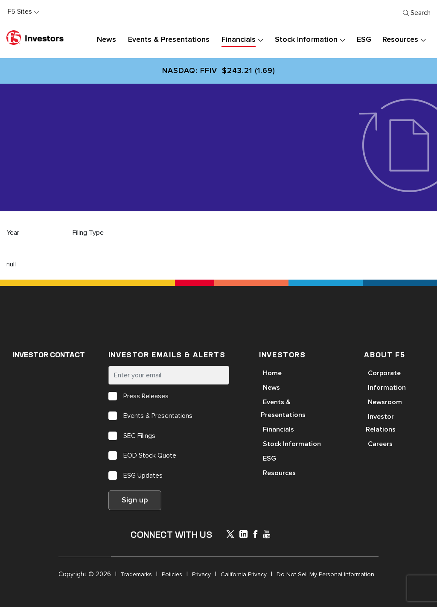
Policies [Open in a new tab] (172, 574)
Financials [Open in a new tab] (278, 429)
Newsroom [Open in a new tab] (385, 402)
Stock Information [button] (306, 40)
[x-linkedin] (243, 535)
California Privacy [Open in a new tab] (244, 574)
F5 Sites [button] (20, 11)
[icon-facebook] (255, 535)
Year (12, 232)
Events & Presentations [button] (169, 40)
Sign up (135, 500)
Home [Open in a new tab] (272, 373)
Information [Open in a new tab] (387, 387)
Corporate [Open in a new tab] (384, 373)
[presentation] (260, 40)
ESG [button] (364, 40)
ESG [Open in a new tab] (269, 458)
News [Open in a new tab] (271, 387)
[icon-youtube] (266, 535)
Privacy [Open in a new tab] (201, 574)
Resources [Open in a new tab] (279, 473)
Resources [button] (400, 40)
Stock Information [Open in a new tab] (292, 444)
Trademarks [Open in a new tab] (136, 574)
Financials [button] (238, 40)
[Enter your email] (168, 375)
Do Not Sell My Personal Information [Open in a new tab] (325, 574)
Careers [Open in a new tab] (380, 444)
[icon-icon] (230, 536)
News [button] (106, 40)
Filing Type (88, 232)
